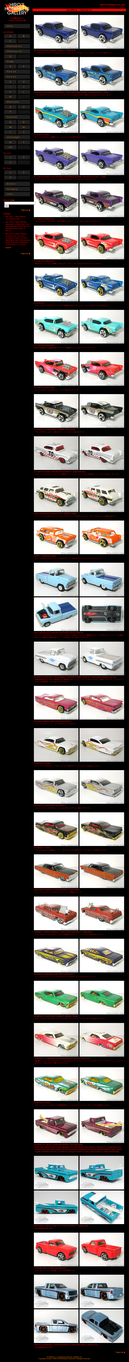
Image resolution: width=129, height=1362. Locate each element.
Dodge (10, 61)
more (8, 248)
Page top (119, 1352)
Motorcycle (13, 102)
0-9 (10, 147)
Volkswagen (13, 137)
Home (10, 26)
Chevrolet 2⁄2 (14, 51)
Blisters (11, 184)
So (23, 127)
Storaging (12, 189)
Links (10, 194)
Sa (10, 127)
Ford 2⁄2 (11, 77)
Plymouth (12, 117)
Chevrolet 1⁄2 (14, 46)
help (12, 200)
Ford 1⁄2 (11, 71)
